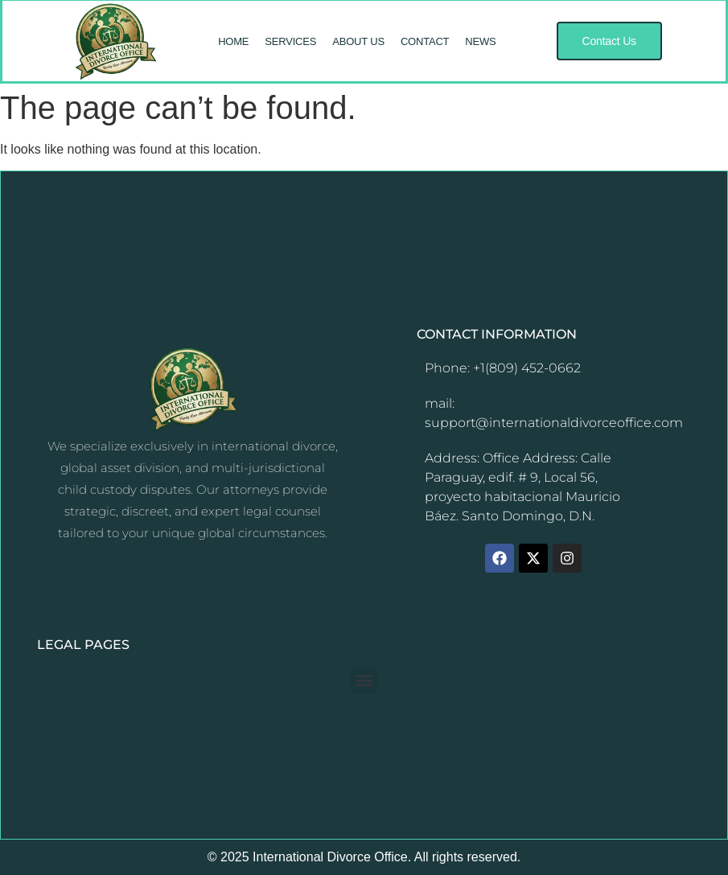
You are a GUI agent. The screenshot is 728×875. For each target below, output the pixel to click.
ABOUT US (358, 41)
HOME (233, 41)
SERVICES (290, 41)
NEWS (480, 41)
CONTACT (425, 41)
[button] (609, 41)
